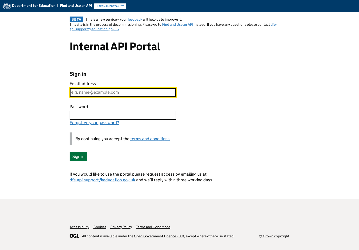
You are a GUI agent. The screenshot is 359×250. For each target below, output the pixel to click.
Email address (83, 83)
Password (79, 106)
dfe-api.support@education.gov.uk (102, 180)
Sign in (78, 156)
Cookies (99, 227)
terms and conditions (150, 138)
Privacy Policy (121, 227)
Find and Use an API (177, 24)
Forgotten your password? (94, 122)
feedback (135, 19)
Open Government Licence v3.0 (159, 236)
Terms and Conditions (153, 227)
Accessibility (79, 227)
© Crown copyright (274, 236)
